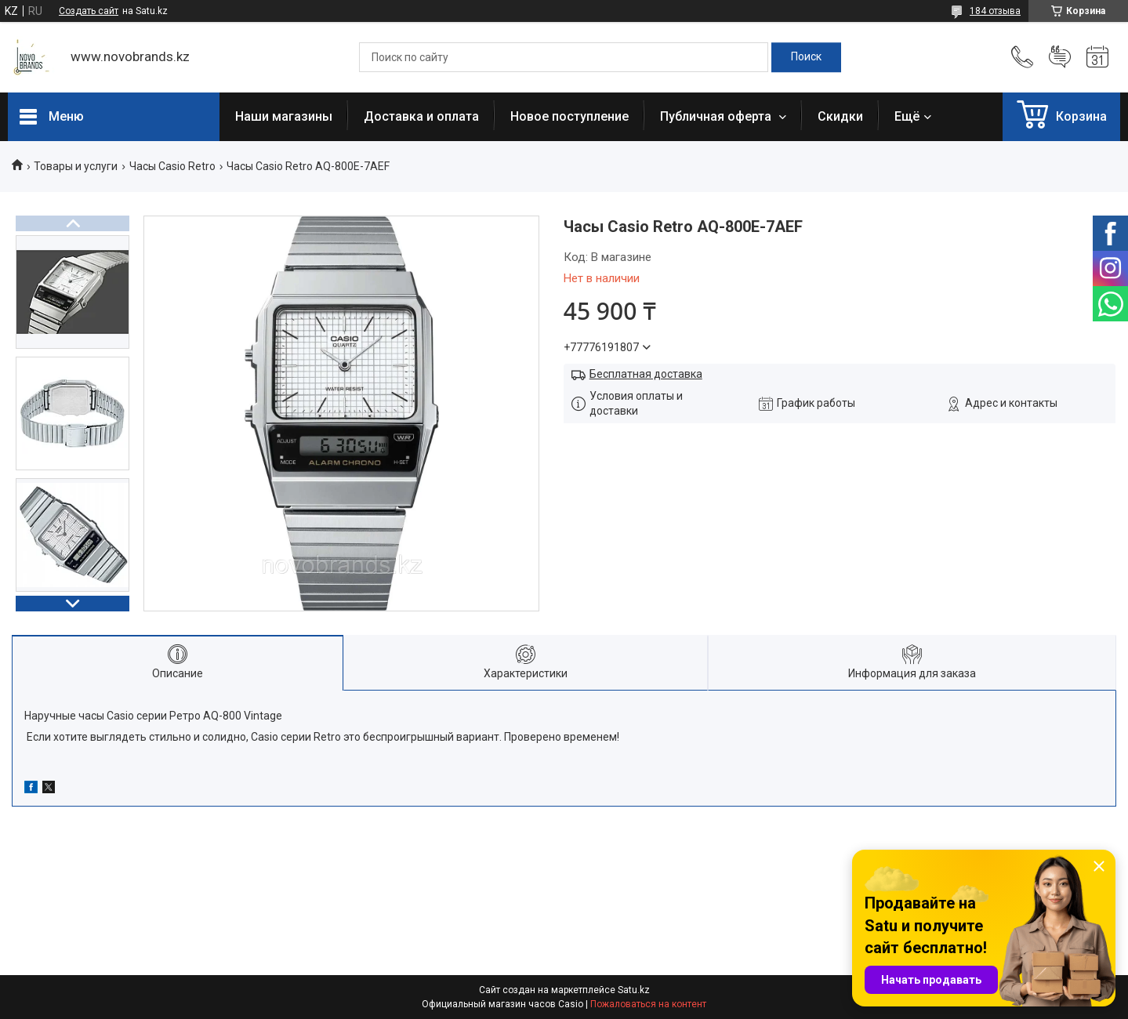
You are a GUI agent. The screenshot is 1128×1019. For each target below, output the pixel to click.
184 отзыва (995, 10)
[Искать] (806, 57)
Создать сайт (88, 10)
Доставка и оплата (421, 116)
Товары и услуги (76, 166)
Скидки (840, 116)
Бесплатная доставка (645, 374)
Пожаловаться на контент (648, 1004)
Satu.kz (634, 990)
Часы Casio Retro (172, 166)
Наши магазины (283, 116)
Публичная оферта (717, 116)
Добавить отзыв (1060, 57)
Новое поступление (569, 116)
